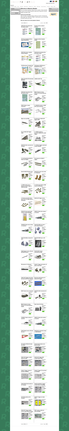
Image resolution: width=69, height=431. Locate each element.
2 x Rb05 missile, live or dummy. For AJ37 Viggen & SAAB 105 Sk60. (26, 186)
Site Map (12, 428)
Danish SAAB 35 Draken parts (27, 171)
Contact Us (23, 428)
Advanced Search (19, 428)
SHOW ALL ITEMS (13, 6)
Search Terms (15, 428)
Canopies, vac (31, 6)
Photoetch (21, 6)
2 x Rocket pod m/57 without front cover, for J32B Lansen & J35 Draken (27, 199)
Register (26, 3)
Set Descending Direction (28, 23)
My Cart (20, 3)
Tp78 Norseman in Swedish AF (27, 65)
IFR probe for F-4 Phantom (26, 264)
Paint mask (38, 6)
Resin (18, 6)
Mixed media (26, 6)
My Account (12, 3)
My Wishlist (16, 3)
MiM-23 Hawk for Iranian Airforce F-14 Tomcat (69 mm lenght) (26, 305)
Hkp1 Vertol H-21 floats (38, 304)
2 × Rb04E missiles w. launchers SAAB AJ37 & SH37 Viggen (40, 133)
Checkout (23, 3)
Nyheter (52, 6)
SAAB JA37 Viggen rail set (39, 198)
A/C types (48, 6)
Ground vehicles (43, 6)
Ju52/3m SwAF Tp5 (38, 78)
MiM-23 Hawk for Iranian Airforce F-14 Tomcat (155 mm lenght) (40, 93)
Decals (35, 6)
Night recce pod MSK (25, 118)
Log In (28, 3)
